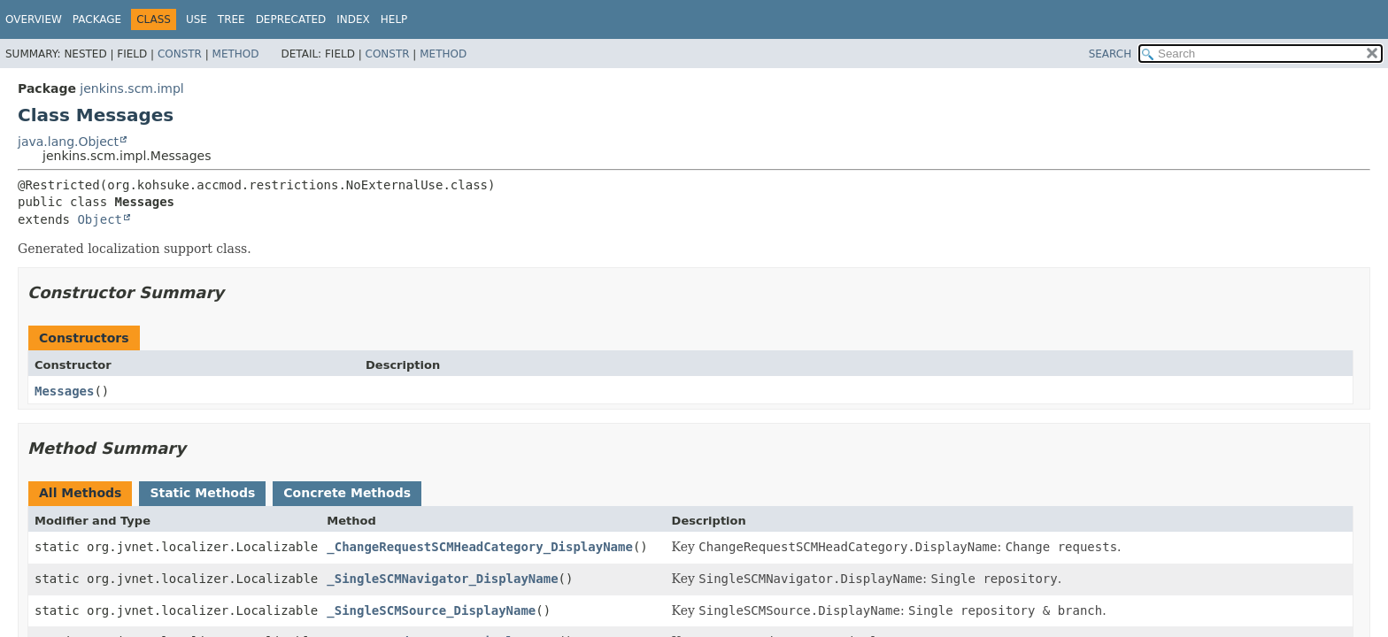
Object (99, 219)
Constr (180, 54)
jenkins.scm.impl (131, 88)
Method (235, 54)
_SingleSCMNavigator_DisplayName (442, 579)
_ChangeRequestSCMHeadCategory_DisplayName (480, 547)
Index (353, 19)
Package (97, 19)
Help (394, 19)
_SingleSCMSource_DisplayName (431, 610)
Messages (64, 391)
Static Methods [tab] (202, 493)
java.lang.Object (68, 141)
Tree (231, 19)
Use (196, 19)
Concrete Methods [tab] (347, 493)
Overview (33, 19)
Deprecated (291, 19)
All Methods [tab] (80, 493)
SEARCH (1110, 54)
